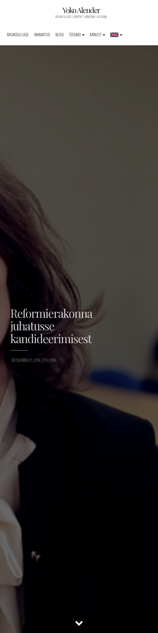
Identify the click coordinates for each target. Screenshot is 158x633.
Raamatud (42, 34)
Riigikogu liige (18, 34)
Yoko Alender (81, 10)
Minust (95, 34)
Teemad (75, 34)
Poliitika (49, 360)
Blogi (59, 34)
